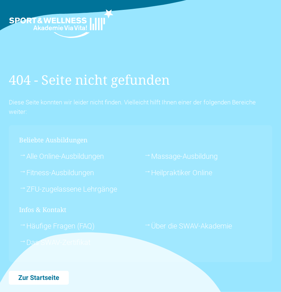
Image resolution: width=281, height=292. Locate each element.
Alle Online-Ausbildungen (65, 156)
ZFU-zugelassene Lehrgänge (71, 189)
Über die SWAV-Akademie (191, 226)
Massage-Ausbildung (184, 156)
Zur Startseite (38, 277)
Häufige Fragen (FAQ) (60, 226)
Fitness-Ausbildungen (60, 172)
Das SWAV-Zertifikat (58, 242)
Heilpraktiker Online (181, 172)
